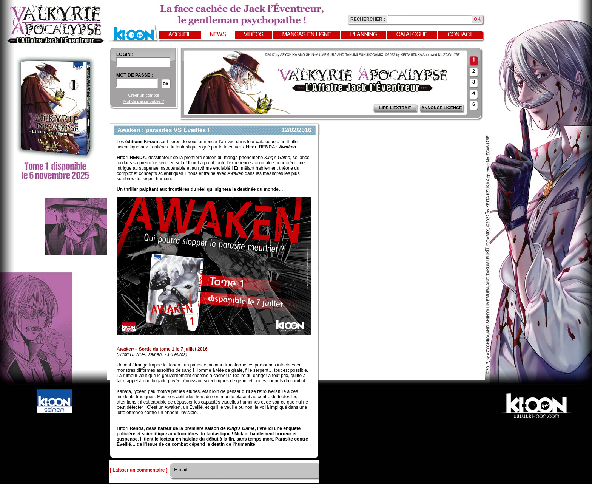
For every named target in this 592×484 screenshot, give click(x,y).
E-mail (180, 469)
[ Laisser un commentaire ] (139, 470)
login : (124, 54)
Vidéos (254, 34)
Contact (460, 34)
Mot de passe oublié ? (143, 101)
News (218, 34)
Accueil (179, 34)
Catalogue (411, 34)
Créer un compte (143, 95)
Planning (363, 34)
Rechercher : (367, 19)
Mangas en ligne (306, 34)
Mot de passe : (134, 75)
